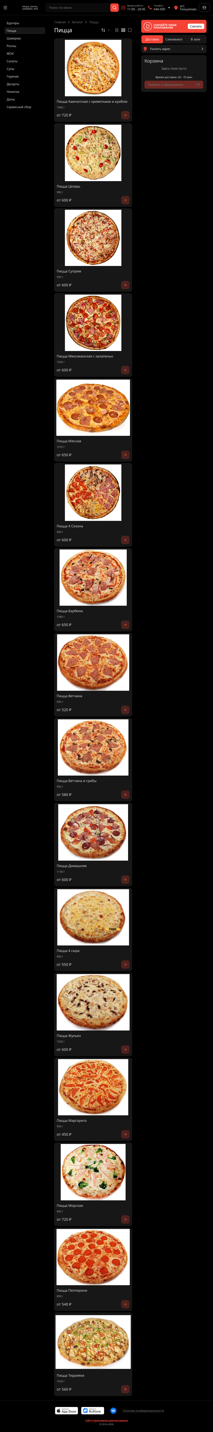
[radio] (117, 30)
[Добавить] (125, 115)
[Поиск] (114, 7)
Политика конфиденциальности (143, 1410)
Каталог (77, 22)
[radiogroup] (123, 30)
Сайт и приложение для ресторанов (106, 1420)
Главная (60, 22)
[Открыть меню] (5, 7)
